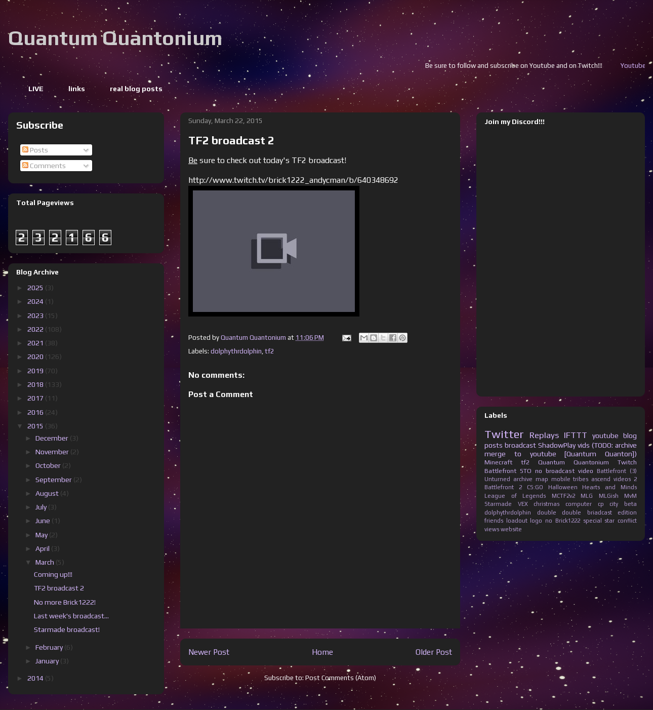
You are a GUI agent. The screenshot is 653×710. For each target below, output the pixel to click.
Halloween (563, 487)
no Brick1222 (562, 521)
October (48, 465)
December (52, 438)
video (585, 471)
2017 (36, 398)
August (47, 493)
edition (627, 512)
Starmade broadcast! (67, 629)
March (45, 562)
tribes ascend (591, 479)
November (52, 452)
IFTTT (575, 435)
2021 (36, 343)
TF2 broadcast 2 (59, 588)
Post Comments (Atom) (340, 678)
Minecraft (498, 462)
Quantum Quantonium (115, 38)
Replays (544, 435)
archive (523, 479)
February (49, 647)
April (43, 548)
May (42, 535)
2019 (36, 371)
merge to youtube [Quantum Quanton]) (560, 454)
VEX (523, 504)
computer (578, 504)
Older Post (434, 651)
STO (526, 471)
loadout (516, 521)
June (43, 521)
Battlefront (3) (617, 471)
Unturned (497, 479)
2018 (36, 384)
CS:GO (535, 487)
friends (493, 521)
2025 (36, 288)
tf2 (269, 351)
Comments (44, 166)
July (41, 507)
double (546, 512)
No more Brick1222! (65, 602)
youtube (605, 435)
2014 (36, 678)
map (542, 479)
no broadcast (555, 471)
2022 (36, 329)
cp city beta (617, 504)
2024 (36, 301)
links (76, 89)
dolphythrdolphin (236, 351)
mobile (560, 479)
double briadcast (587, 512)
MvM (630, 496)
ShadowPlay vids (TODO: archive (587, 445)
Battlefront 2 (503, 487)
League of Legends (515, 496)
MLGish (609, 496)
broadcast (520, 445)
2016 (36, 412)
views (491, 529)
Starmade (498, 504)
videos (622, 479)
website (511, 529)
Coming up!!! (53, 574)
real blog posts (136, 89)
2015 (36, 426)
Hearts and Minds (609, 487)
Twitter (504, 434)
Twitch (627, 462)
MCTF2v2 (563, 496)
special (592, 521)
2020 (36, 356)
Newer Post (208, 651)
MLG (587, 496)
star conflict (620, 521)
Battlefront (500, 471)
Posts (35, 150)
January (47, 661)
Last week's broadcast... (71, 616)
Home (322, 651)
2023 (36, 315)
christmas (546, 504)
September (54, 480)
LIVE (36, 89)
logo (536, 521)
